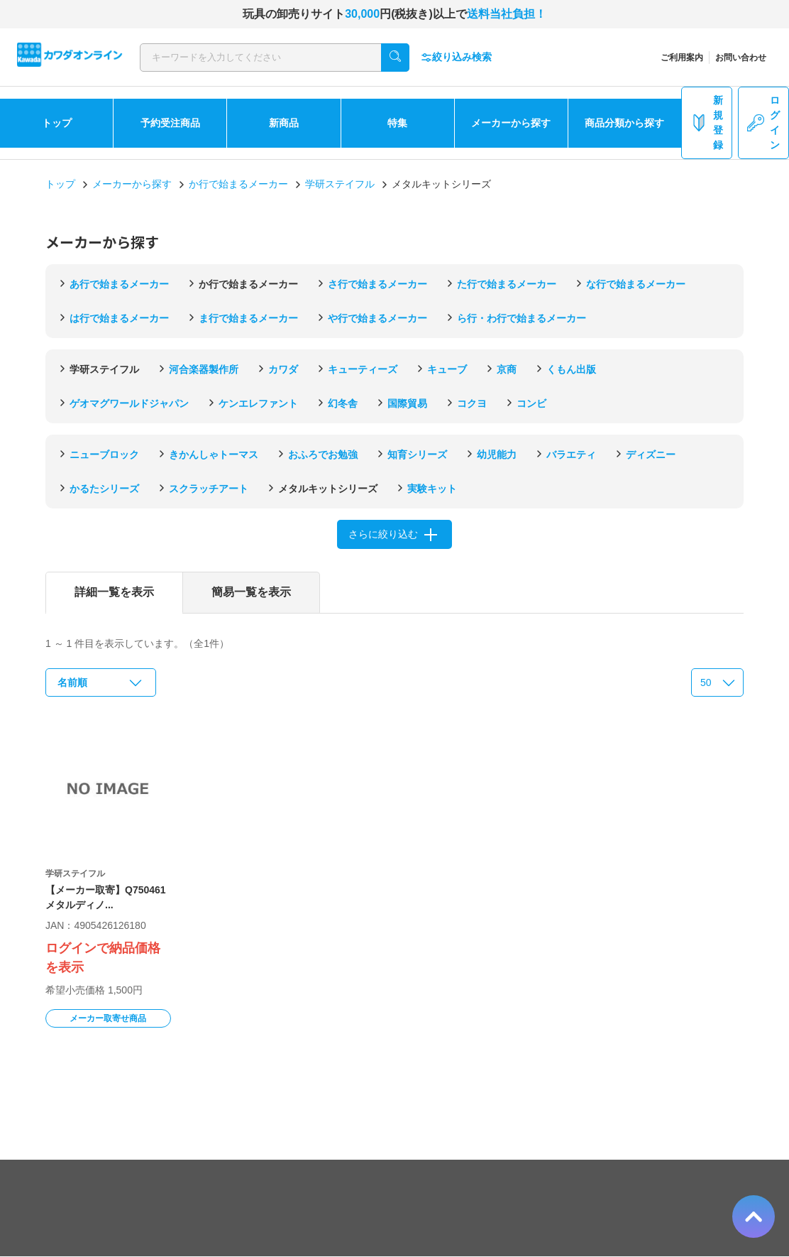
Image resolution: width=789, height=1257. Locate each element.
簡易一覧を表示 (251, 592)
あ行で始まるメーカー (119, 284)
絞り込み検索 (456, 57)
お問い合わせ (740, 57)
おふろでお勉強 (323, 454)
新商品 (284, 123)
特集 (397, 123)
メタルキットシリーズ (327, 488)
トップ (57, 123)
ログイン (763, 122)
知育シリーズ (417, 454)
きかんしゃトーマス (213, 454)
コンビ (531, 403)
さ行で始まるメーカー (377, 284)
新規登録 (706, 122)
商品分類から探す (624, 123)
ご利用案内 (682, 57)
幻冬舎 (343, 403)
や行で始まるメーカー (377, 318)
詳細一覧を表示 (114, 592)
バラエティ (571, 454)
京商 (507, 369)
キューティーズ (362, 369)
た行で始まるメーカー (506, 284)
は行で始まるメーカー (119, 318)
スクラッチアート (208, 488)
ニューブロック (104, 454)
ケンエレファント (258, 403)
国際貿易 (407, 403)
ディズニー (650, 454)
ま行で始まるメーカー (248, 318)
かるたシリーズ (104, 488)
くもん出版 (571, 369)
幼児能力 (497, 454)
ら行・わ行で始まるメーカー (521, 318)
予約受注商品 (170, 123)
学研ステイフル (340, 184)
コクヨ (472, 403)
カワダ (283, 369)
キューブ (447, 369)
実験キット (432, 488)
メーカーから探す (511, 123)
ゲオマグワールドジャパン (129, 403)
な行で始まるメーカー (635, 284)
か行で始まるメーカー (238, 184)
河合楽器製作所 (203, 369)
